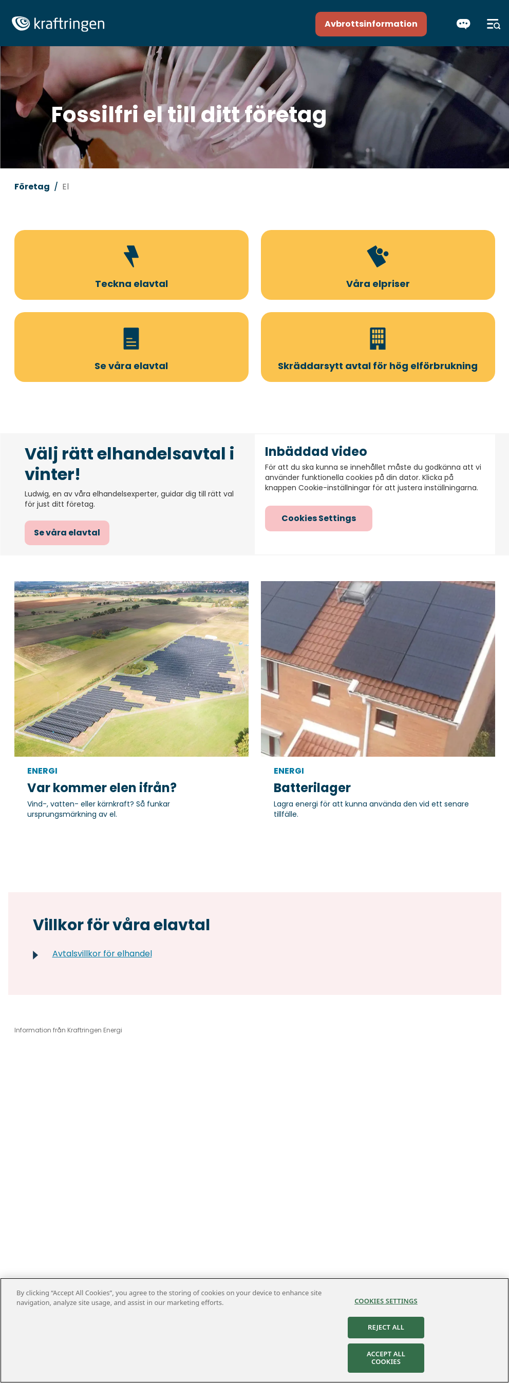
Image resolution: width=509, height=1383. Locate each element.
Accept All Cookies (386, 1358)
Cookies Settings (318, 518)
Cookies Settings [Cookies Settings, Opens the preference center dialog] (386, 1301)
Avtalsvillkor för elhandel (102, 953)
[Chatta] (463, 24)
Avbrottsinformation (371, 24)
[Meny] (494, 24)
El (65, 187)
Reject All (386, 1328)
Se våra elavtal (67, 533)
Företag (32, 187)
